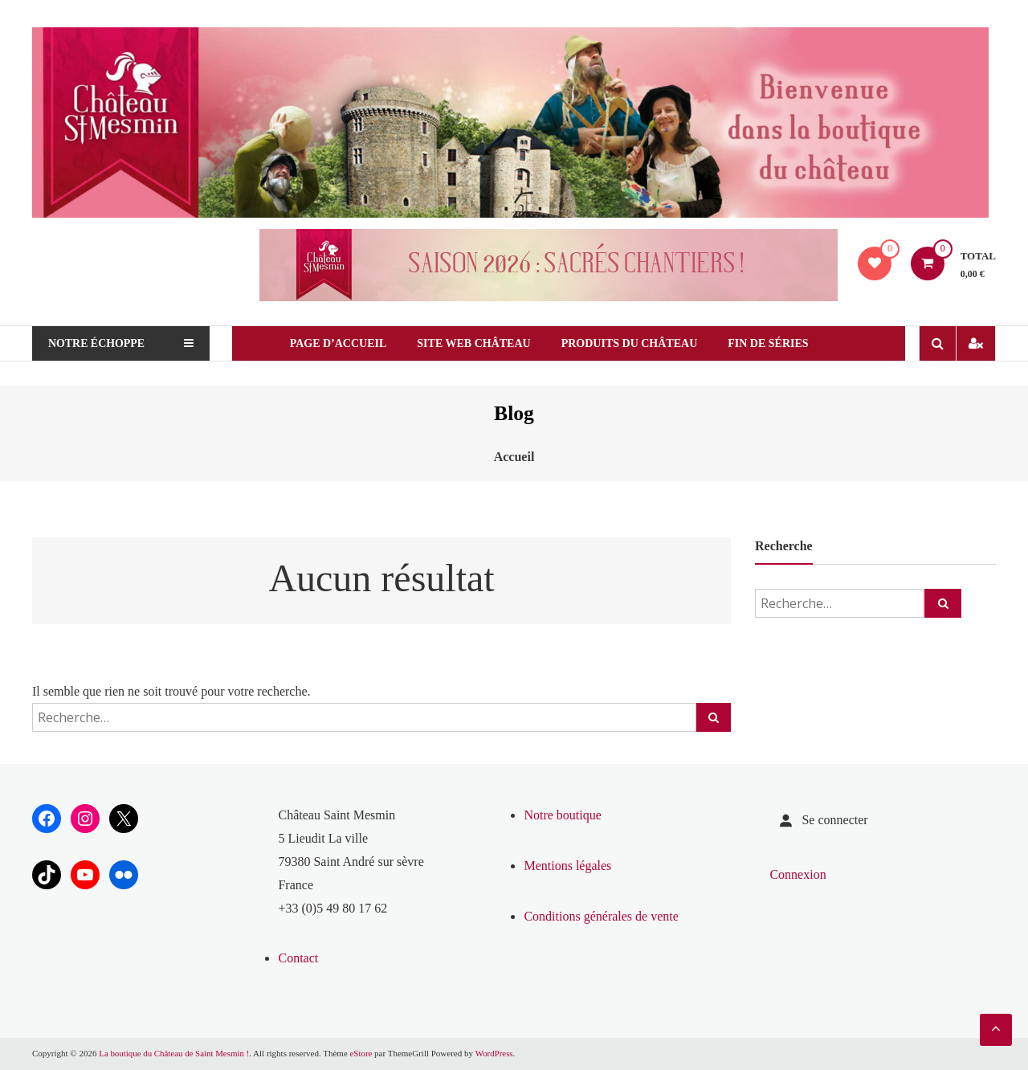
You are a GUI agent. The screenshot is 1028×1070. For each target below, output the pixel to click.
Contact (298, 958)
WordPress (496, 1053)
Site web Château (483, 343)
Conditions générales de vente (601, 916)
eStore (363, 1053)
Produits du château (638, 343)
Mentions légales (567, 865)
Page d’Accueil (347, 343)
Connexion (797, 874)
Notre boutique (562, 815)
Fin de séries (777, 343)
